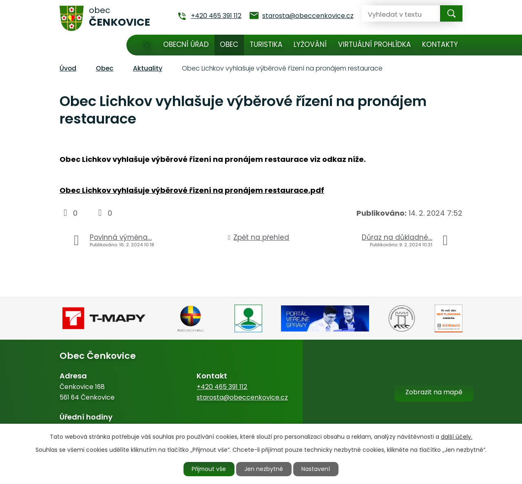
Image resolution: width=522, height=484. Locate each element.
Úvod (147, 45)
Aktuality (147, 68)
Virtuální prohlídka (374, 44)
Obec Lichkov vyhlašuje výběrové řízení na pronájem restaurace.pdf (192, 190)
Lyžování (310, 44)
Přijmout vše (208, 469)
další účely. (456, 436)
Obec (229, 44)
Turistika (266, 44)
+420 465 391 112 (222, 386)
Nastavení (317, 469)
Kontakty (440, 44)
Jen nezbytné (264, 469)
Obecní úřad (186, 44)
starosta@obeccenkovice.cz (242, 397)
